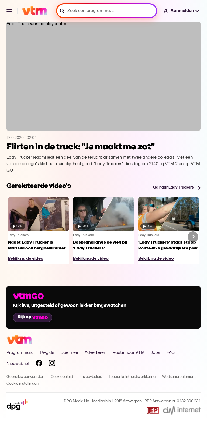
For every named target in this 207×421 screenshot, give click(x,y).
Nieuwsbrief (17, 364)
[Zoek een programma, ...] (106, 10)
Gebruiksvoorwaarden (25, 377)
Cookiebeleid (62, 377)
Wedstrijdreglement (179, 377)
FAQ (171, 353)
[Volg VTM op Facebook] (39, 364)
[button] (182, 11)
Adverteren (95, 353)
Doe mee (69, 353)
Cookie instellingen (22, 384)
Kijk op (33, 317)
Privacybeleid (90, 377)
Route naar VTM (129, 353)
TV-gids (46, 353)
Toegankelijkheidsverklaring (132, 377)
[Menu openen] (9, 11)
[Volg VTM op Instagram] (52, 364)
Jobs (155, 353)
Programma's (19, 353)
